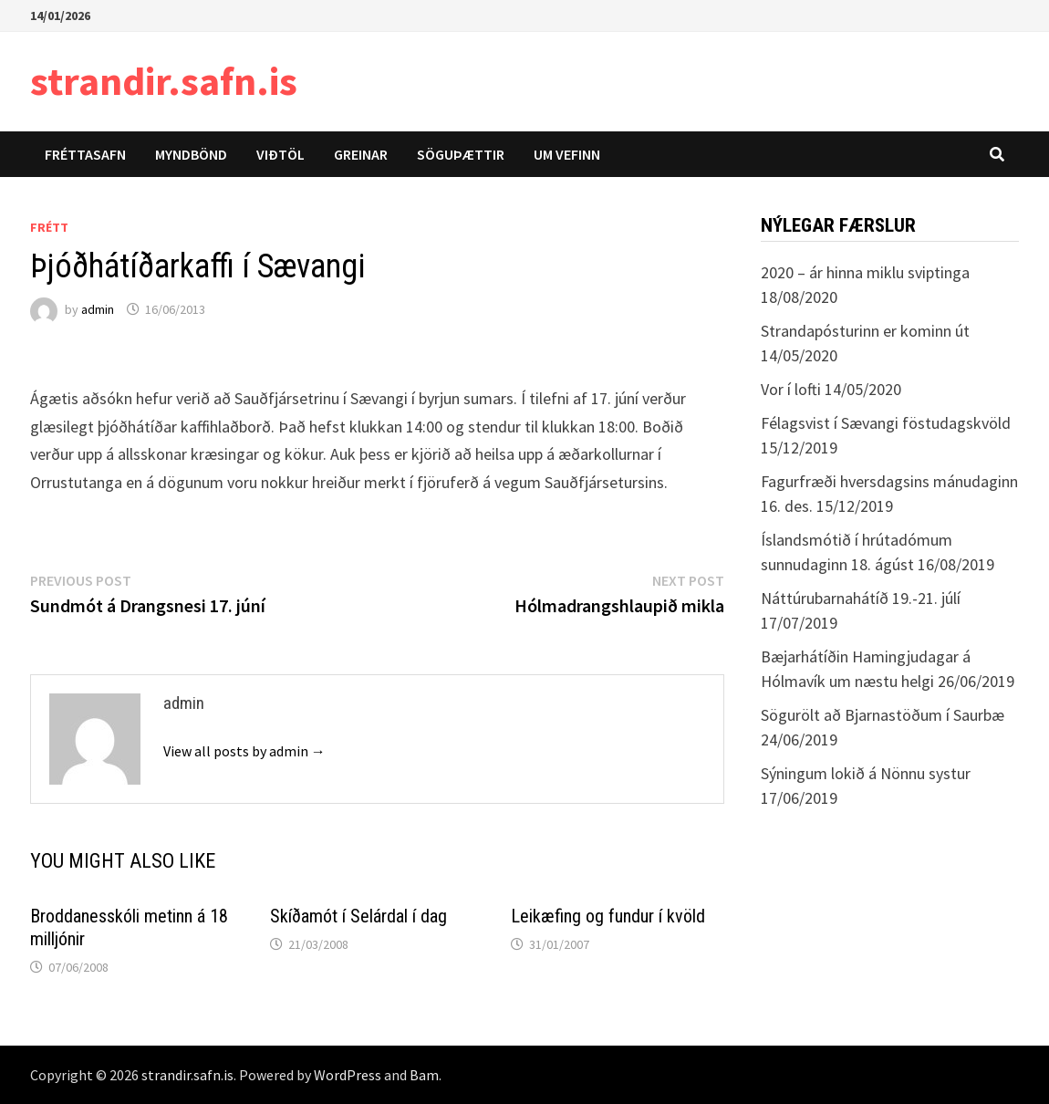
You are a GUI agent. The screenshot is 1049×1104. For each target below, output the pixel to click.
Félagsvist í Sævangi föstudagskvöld (886, 422)
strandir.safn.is (163, 81)
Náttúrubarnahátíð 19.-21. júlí (861, 598)
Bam (424, 1075)
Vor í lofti (791, 389)
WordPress (347, 1075)
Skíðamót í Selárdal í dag (358, 916)
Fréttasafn (85, 154)
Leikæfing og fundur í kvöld (608, 916)
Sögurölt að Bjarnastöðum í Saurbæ (882, 714)
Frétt (49, 227)
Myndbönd (191, 154)
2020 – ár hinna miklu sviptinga (865, 272)
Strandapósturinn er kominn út (865, 330)
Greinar (361, 154)
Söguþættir (460, 154)
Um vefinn (567, 154)
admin (97, 309)
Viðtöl (280, 154)
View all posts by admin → (244, 751)
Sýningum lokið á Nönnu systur (866, 773)
